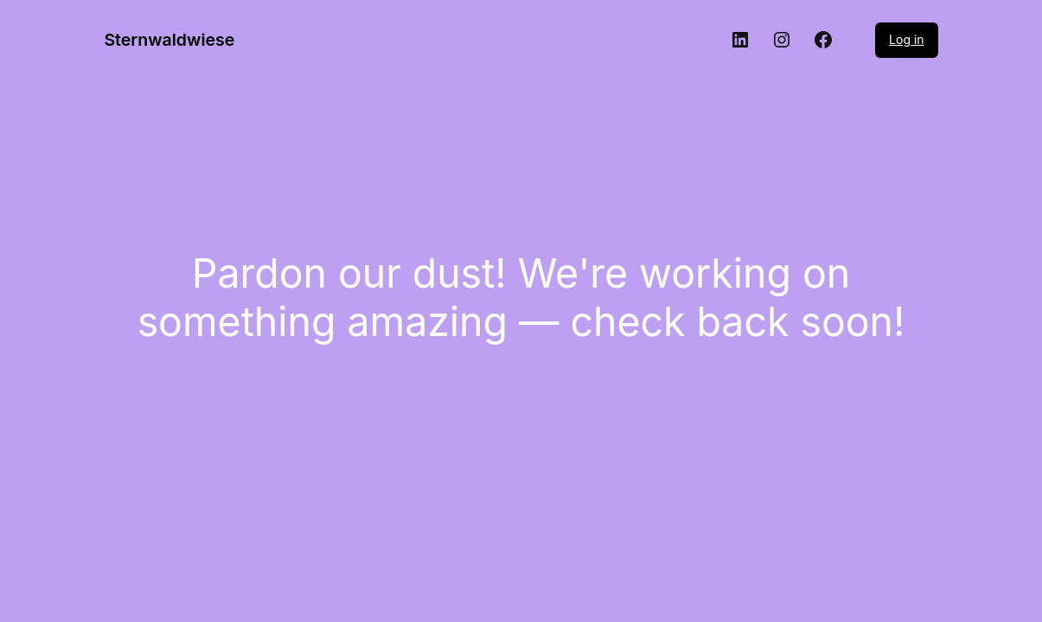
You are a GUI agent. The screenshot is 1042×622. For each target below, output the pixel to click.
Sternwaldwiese (169, 39)
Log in (906, 39)
